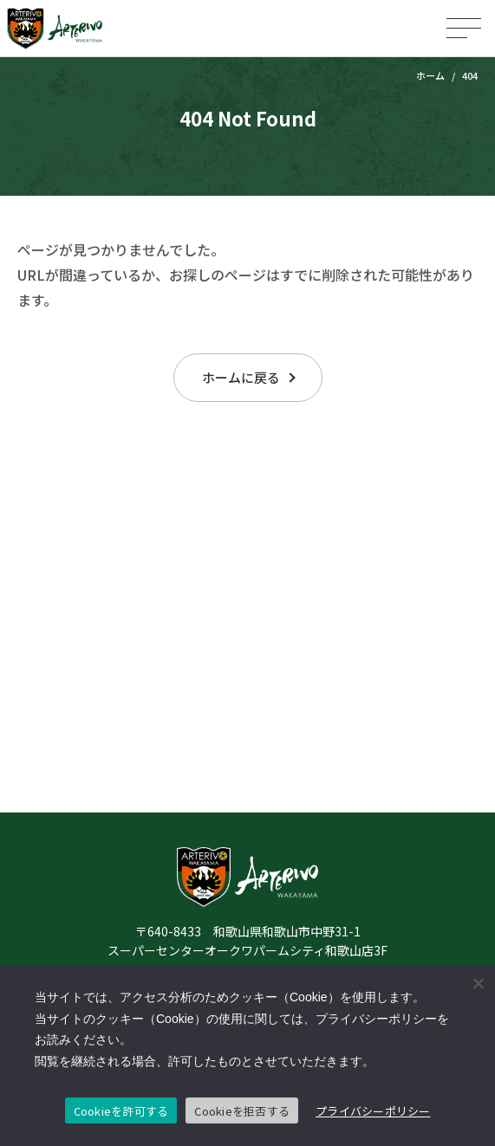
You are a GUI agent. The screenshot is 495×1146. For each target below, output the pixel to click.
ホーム (430, 75)
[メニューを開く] (464, 28)
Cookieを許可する (121, 1111)
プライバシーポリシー (373, 1111)
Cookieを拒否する (242, 1111)
